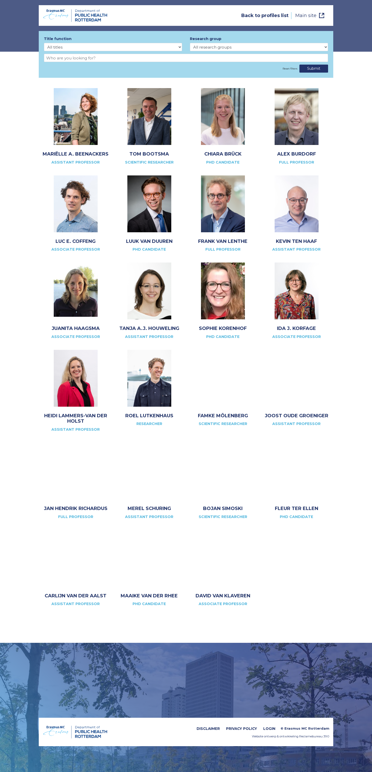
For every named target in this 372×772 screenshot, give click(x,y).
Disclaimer (208, 729)
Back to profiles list (265, 15)
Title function (58, 38)
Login (269, 729)
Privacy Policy (241, 729)
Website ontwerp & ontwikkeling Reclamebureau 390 (290, 736)
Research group (205, 38)
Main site (305, 15)
